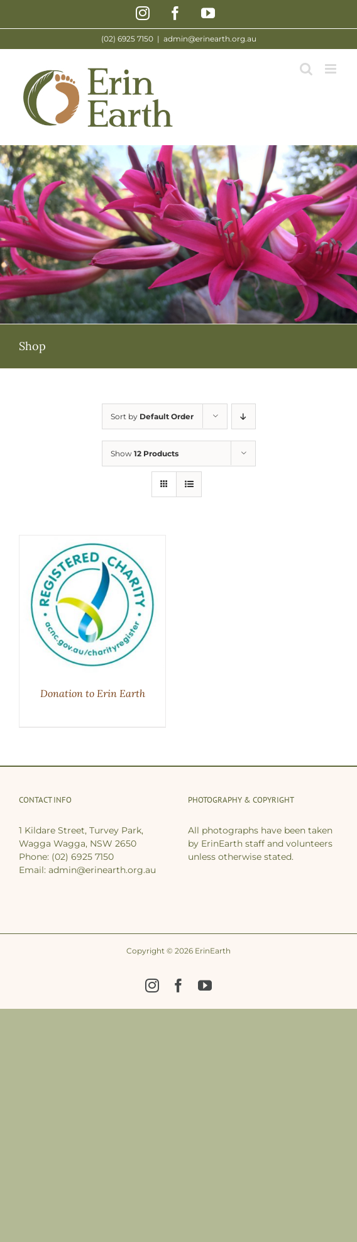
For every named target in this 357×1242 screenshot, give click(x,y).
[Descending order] (243, 416)
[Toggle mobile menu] (331, 68)
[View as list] (189, 484)
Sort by (152, 416)
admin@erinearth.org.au (209, 38)
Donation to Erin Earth (92, 693)
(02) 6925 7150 (83, 856)
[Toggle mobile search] (306, 68)
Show (144, 453)
